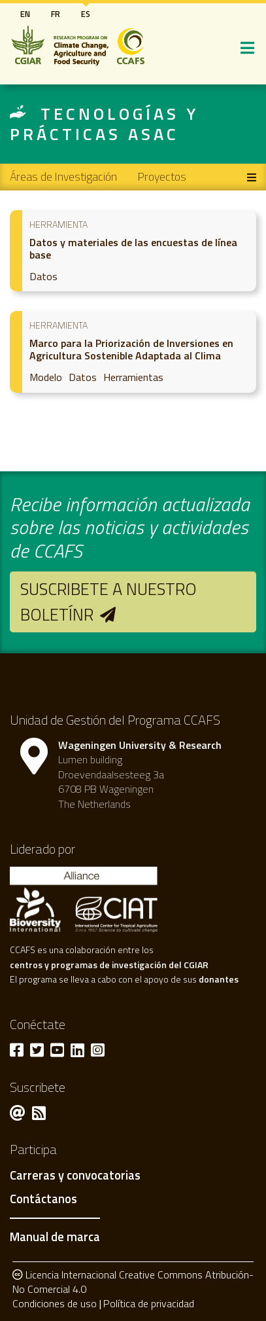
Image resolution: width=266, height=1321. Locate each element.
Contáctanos (43, 1199)
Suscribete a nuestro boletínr (108, 601)
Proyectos (162, 176)
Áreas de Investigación (63, 176)
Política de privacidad (148, 1303)
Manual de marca (55, 1236)
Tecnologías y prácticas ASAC (104, 124)
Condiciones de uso (54, 1303)
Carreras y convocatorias (75, 1175)
